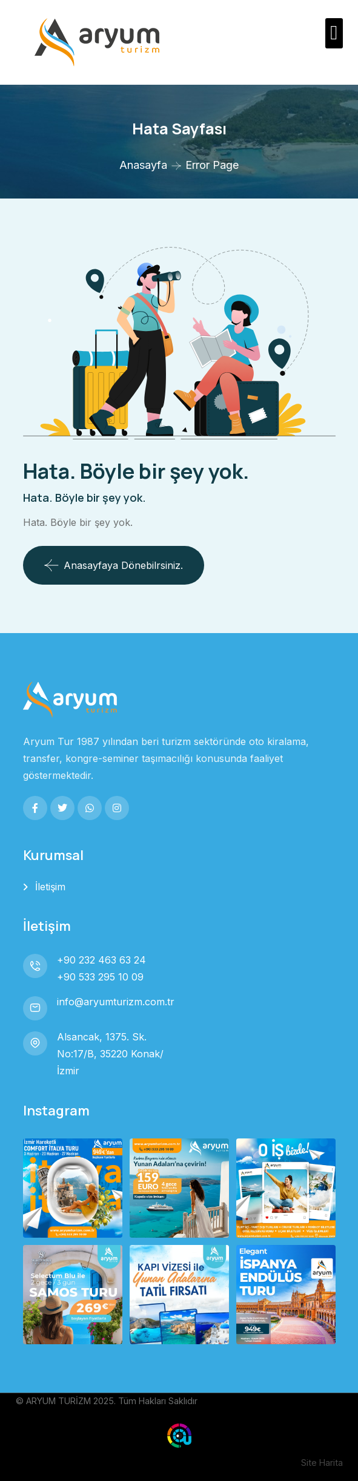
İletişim (50, 887)
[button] (334, 33)
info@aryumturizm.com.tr (115, 1002)
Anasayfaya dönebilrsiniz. (113, 565)
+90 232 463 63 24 (101, 960)
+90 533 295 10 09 (100, 977)
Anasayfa (143, 165)
